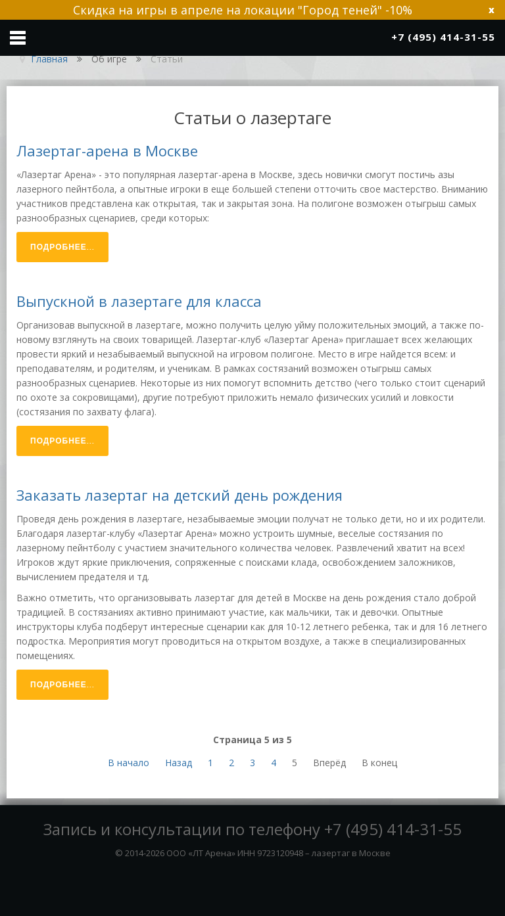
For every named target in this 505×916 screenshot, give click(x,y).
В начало (128, 762)
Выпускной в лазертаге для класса (139, 301)
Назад (178, 762)
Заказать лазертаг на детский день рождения (179, 495)
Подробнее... (62, 246)
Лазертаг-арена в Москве (107, 150)
